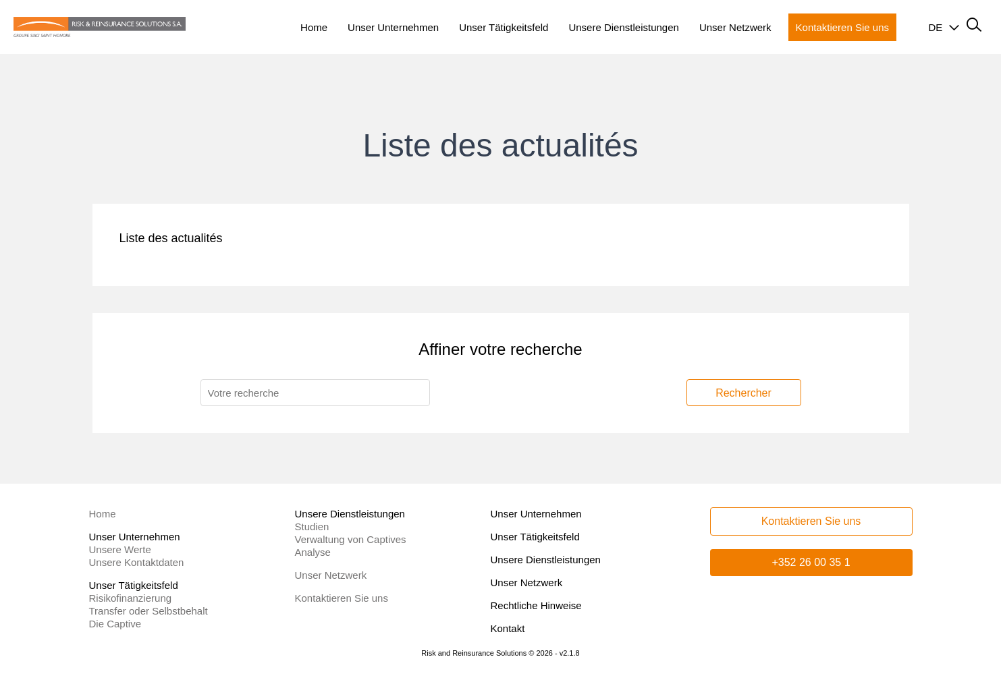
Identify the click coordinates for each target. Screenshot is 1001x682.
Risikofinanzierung (130, 598)
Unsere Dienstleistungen (546, 559)
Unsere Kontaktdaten (136, 562)
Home (102, 513)
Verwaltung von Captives (350, 539)
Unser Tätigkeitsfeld (535, 536)
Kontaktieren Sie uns (341, 598)
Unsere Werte (120, 549)
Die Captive (115, 623)
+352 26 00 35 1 (811, 562)
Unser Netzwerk (331, 575)
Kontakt (508, 628)
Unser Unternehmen (536, 513)
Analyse (313, 552)
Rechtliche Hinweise (536, 605)
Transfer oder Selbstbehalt (148, 611)
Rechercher (743, 393)
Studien (312, 526)
